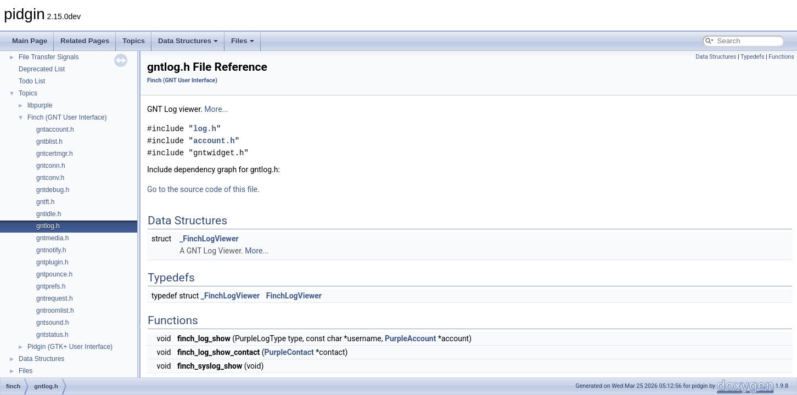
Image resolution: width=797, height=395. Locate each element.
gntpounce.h (54, 274)
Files (242, 41)
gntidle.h (48, 214)
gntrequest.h (54, 298)
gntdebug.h (52, 190)
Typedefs (752, 56)
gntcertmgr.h (54, 153)
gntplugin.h (52, 262)
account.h (214, 141)
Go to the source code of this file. (203, 189)
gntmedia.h (52, 238)
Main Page (29, 41)
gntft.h (45, 202)
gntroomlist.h (55, 310)
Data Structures (188, 41)
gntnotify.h (51, 250)
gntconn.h (50, 166)
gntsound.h (52, 322)
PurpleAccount (410, 338)
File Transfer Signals (48, 57)
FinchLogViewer (294, 295)
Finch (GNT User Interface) (66, 117)
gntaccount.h (55, 129)
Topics (133, 41)
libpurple (39, 105)
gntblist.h (49, 141)
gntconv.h (50, 178)
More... (216, 109)
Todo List (32, 81)
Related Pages (84, 41)
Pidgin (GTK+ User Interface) (70, 347)
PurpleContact (289, 352)
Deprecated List (42, 69)
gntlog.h (48, 226)
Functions (781, 56)
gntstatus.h (52, 334)
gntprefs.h (50, 286)
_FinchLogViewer (208, 238)
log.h (204, 128)
